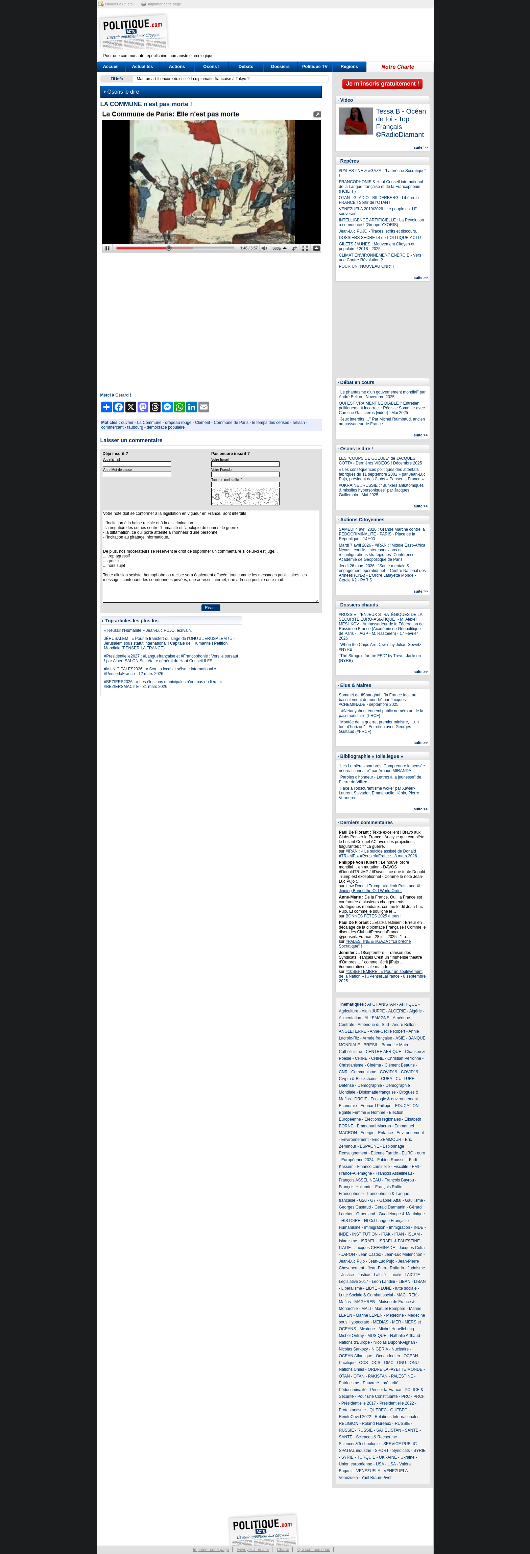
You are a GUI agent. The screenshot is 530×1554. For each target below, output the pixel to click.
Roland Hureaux (376, 1423)
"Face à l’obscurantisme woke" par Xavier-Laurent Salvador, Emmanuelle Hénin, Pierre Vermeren (379, 793)
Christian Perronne (404, 1058)
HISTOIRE (350, 1220)
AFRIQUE (408, 1004)
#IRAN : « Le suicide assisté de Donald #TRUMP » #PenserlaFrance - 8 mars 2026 (378, 853)
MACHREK (406, 1295)
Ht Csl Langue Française (386, 1220)
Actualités (142, 66)
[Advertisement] (307, 32)
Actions (177, 66)
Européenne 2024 (357, 1159)
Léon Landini (383, 1281)
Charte (283, 1549)
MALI (366, 1308)
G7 (373, 1200)
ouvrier (127, 422)
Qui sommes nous (313, 1549)
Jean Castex (370, 1254)
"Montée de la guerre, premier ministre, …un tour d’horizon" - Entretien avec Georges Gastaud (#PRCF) (379, 727)
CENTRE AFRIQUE (383, 1051)
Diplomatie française (377, 1092)
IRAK (386, 1234)
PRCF (419, 1396)
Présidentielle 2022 (397, 1403)
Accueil (110, 66)
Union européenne (355, 1464)
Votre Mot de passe (117, 470)
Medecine (395, 1315)
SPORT (382, 1450)
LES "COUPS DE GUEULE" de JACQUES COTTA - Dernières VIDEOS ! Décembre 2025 (380, 460)
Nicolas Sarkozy (353, 1349)
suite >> (421, 147)
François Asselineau (394, 1173)
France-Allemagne (355, 1173)
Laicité (395, 1274)
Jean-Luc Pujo (352, 1261)
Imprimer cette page (211, 1549)
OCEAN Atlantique (355, 1356)
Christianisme (351, 1065)
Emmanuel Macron (374, 1126)
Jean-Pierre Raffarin (386, 1268)
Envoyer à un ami (253, 1549)
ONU (401, 1362)
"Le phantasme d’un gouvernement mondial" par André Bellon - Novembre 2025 (382, 394)
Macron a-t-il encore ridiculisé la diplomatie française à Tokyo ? (193, 78)
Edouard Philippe (376, 1105)
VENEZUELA (368, 1470)
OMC (388, 1362)
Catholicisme (350, 1051)
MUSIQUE (376, 1335)
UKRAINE (388, 1457)
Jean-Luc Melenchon (403, 1254)
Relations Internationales (397, 1416)
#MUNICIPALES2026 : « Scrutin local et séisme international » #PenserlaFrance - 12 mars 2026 (160, 671)
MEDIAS (380, 1322)
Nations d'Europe (354, 1342)
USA (380, 1464)
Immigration (374, 1227)
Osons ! (211, 66)
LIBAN (404, 1281)
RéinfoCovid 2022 (355, 1416)
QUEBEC (378, 1410)
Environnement (410, 1132)
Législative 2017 (353, 1281)
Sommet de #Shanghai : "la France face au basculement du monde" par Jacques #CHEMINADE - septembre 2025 (377, 700)
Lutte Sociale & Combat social (366, 1295)
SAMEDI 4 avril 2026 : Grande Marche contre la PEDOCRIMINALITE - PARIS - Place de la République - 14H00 (382, 534)
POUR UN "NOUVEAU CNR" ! (366, 266)
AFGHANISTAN (381, 1004)
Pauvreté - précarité (380, 1383)
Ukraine (407, 1457)
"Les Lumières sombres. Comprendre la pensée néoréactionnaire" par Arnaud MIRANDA (382, 768)
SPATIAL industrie (355, 1450)
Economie (348, 1105)
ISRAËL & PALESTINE (399, 1241)
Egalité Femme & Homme (362, 1112)
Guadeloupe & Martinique (402, 1214)
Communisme (363, 1072)
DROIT (361, 1099)
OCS (363, 1362)
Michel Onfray (351, 1335)
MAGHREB (365, 1301)
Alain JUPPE (373, 1011)
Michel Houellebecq (396, 1328)
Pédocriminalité (353, 1389)
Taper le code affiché (226, 480)
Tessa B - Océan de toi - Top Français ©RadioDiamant (401, 122)
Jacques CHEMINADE (375, 1247)
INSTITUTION (365, 1234)
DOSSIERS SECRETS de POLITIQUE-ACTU (380, 237)
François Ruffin (388, 1187)
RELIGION (348, 1423)
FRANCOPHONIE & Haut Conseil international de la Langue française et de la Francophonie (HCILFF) (381, 187)
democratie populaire (166, 427)
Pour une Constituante (377, 1396)
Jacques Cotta (412, 1247)
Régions (349, 66)
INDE (419, 1227)
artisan (299, 422)
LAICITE (412, 1274)
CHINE (361, 1058)
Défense (346, 1085)
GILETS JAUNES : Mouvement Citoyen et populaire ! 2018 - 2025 (376, 246)
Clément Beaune (400, 1065)
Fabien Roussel (391, 1159)
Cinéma (374, 1065)
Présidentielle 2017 (358, 1403)
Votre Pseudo (221, 470)
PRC (405, 1396)
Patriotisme (349, 1383)
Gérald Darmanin (390, 1207)
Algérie (415, 1011)
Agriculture (348, 1011)
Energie (368, 1132)
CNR (343, 1072)
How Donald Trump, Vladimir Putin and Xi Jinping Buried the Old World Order (379, 888)
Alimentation (350, 1017)
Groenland (365, 1214)
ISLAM (414, 1234)
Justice (347, 1274)
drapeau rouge (178, 422)
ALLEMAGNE (377, 1017)
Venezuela (348, 1477)
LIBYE (371, 1288)
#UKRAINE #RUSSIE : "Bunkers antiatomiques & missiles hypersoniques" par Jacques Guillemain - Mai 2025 (381, 490)
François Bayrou (399, 1180)
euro (421, 1153)
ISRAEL (368, 1241)
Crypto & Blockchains (358, 1078)
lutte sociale (405, 1288)
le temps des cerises (270, 422)
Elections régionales (383, 1119)
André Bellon (404, 1024)
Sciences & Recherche (376, 1437)
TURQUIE (366, 1457)
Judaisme (416, 1268)
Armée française (377, 1038)
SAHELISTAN (388, 1430)
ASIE (400, 1038)
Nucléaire (400, 1349)
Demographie (370, 1085)
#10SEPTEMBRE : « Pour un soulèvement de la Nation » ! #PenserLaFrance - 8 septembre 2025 (382, 976)
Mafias (345, 1301)
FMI (415, 1166)
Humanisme (350, 1227)
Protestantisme (352, 1410)
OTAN (344, 1376)
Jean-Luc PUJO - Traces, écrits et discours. (378, 231)
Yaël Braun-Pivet (376, 1477)
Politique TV (315, 66)
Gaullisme (414, 1200)
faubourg (135, 427)
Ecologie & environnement (394, 1099)
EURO (407, 1153)
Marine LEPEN (369, 1315)
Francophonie (351, 1193)
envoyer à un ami (119, 4)
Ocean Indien (388, 1356)
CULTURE (405, 1078)
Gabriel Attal (390, 1200)
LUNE (386, 1288)
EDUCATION (407, 1105)
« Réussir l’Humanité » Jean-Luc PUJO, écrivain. (148, 630)
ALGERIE (397, 1011)
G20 (363, 1200)
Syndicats (401, 1450)
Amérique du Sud (373, 1024)
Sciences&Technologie (359, 1443)
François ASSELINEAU (360, 1180)
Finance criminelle (373, 1166)
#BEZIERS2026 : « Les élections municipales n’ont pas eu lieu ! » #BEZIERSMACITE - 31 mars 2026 (163, 684)
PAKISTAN (378, 1376)
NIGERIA (379, 1349)
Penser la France (385, 1389)
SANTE (411, 1430)
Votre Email (111, 459)
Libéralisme (351, 1288)
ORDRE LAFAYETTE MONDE (395, 1369)
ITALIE (345, 1247)
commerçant (112, 427)
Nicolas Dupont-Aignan (394, 1342)
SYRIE (419, 1450)
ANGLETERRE (352, 1031)
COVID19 (388, 1072)
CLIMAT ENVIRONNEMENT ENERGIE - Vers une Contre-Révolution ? (380, 257)
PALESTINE (402, 1376)
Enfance (385, 1132)
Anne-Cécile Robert (387, 1031)
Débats (246, 66)
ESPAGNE (369, 1146)
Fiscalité (400, 1166)
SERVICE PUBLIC (400, 1443)
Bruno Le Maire (395, 1045)
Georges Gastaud (355, 1207)
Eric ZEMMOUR (386, 1139)
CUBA (386, 1078)
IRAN (399, 1234)
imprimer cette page (164, 4)
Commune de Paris (231, 422)
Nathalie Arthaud (405, 1335)
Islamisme (348, 1241)
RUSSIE (402, 1423)
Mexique (367, 1328)
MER (396, 1322)
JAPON (348, 1254)
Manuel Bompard (390, 1308)
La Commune (149, 422)
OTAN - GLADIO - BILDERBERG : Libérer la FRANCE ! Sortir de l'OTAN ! (379, 200)
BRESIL (371, 1045)
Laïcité (380, 1274)
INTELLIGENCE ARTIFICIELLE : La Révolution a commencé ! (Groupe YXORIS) (381, 222)
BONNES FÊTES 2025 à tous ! (374, 916)
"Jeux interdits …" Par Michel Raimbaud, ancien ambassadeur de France (382, 421)
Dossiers (280, 66)
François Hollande (355, 1187)
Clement (202, 422)
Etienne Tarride (384, 1153)
